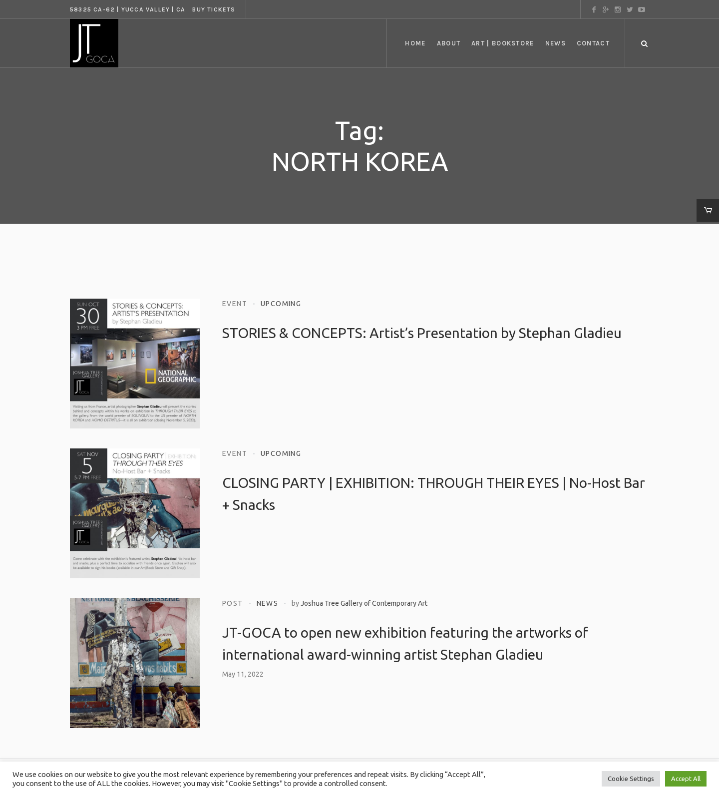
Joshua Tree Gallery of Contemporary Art (364, 603)
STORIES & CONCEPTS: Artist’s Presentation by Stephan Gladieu (422, 333)
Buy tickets (213, 9)
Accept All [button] (686, 778)
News (268, 603)
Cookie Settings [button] (631, 778)
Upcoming (281, 304)
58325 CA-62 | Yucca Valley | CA (127, 9)
